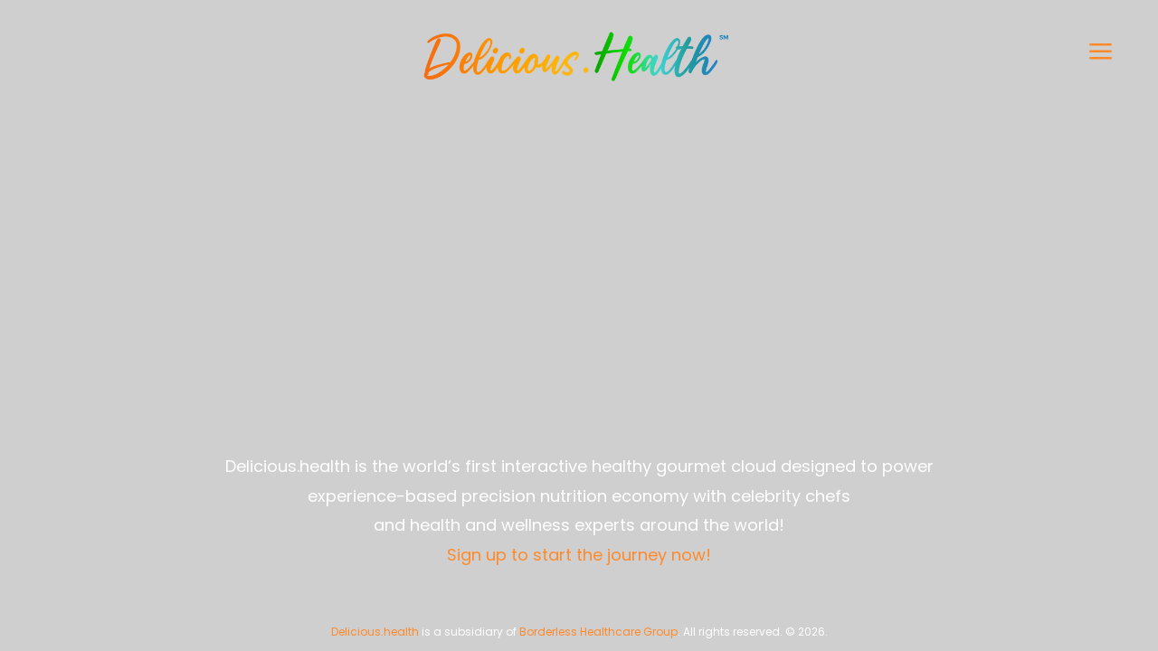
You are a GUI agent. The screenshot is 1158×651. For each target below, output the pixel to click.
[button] (936, 51)
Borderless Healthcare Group (598, 631)
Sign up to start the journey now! (579, 554)
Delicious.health (375, 631)
